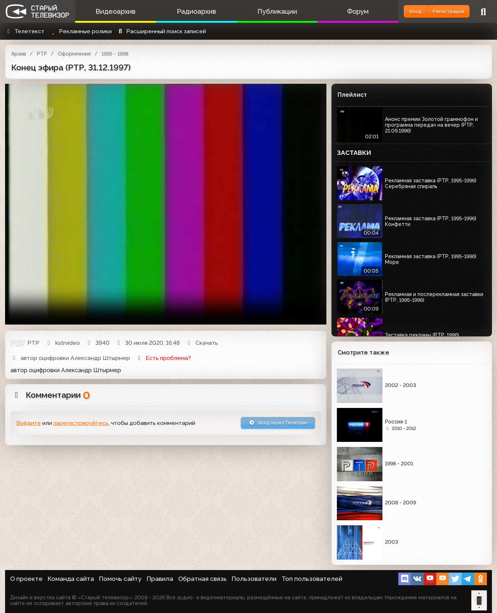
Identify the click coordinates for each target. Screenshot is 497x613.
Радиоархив (187, 11)
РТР (42, 54)
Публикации (262, 11)
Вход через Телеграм (269, 424)
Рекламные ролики (81, 31)
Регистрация (442, 11)
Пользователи (254, 578)
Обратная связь (202, 578)
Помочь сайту (120, 578)
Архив (18, 54)
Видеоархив (113, 11)
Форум (336, 11)
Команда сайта (71, 578)
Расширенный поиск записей (161, 31)
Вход (397, 11)
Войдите (28, 424)
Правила (160, 578)
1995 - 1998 (115, 54)
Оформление (74, 54)
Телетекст (24, 31)
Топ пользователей (312, 578)
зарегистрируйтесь (80, 424)
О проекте (26, 578)
